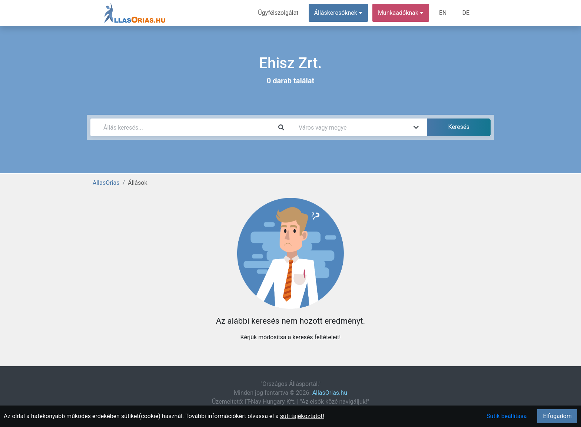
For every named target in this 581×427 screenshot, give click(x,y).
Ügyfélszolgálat (278, 12)
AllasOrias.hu (329, 392)
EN (443, 12)
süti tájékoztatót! (302, 416)
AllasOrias (106, 182)
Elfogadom (557, 416)
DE (465, 12)
